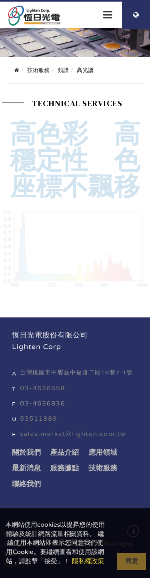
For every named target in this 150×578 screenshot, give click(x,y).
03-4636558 (42, 388)
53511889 (38, 419)
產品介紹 (64, 452)
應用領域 (102, 452)
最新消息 (26, 468)
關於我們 (26, 452)
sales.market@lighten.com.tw (73, 434)
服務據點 (64, 468)
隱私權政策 (88, 561)
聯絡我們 (26, 484)
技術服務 (102, 468)
